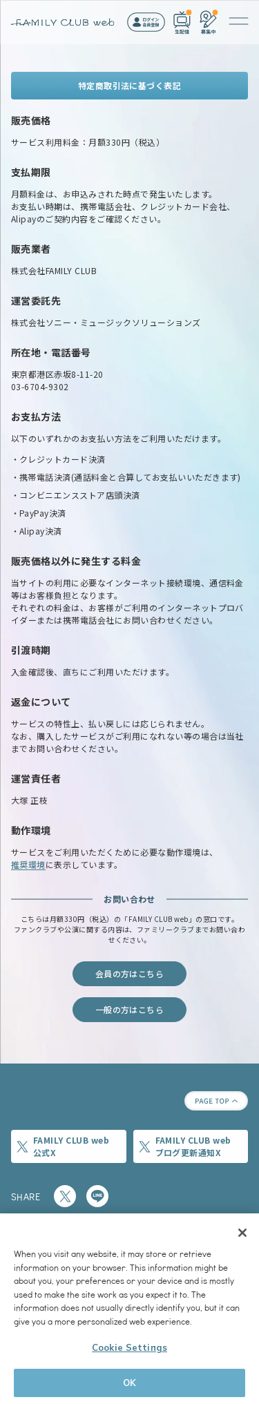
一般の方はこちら (129, 1009)
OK (129, 1384)
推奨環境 (28, 864)
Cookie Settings (129, 1349)
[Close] (242, 1235)
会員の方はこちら (129, 973)
